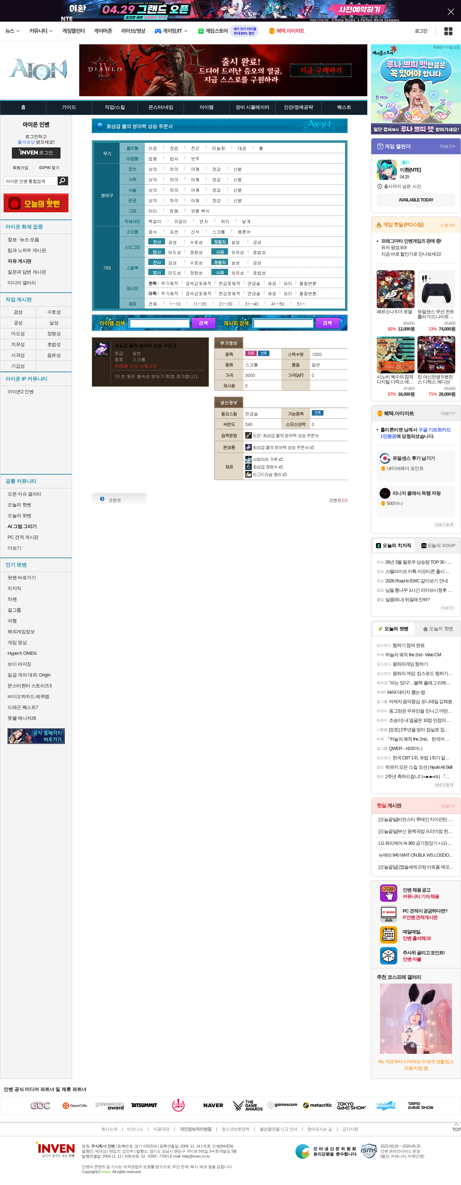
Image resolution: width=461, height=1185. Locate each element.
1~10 (175, 304)
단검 (152, 148)
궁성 (18, 322)
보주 (195, 158)
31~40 (251, 304)
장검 (174, 148)
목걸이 (154, 221)
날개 (246, 221)
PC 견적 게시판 (23, 537)
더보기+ (447, 146)
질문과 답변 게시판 (27, 272)
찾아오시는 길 (319, 1129)
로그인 (421, 31)
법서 (174, 158)
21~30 (225, 304)
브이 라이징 (19, 664)
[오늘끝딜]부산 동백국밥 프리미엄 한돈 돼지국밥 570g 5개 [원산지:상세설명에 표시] (417, 831)
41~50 (277, 304)
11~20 (199, 304)
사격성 (18, 355)
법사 (157, 251)
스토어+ (447, 225)
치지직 (14, 588)
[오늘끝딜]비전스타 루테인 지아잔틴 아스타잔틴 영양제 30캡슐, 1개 (417, 819)
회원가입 (20, 168)
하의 (174, 169)
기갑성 (18, 366)
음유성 (54, 355)
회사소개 (109, 1129)
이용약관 (161, 1129)
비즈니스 (135, 1129)
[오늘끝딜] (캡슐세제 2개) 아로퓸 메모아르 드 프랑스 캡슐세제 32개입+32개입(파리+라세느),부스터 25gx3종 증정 (417, 867)
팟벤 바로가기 (22, 577)
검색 (63, 181)
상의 (152, 169)
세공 (272, 283)
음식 (152, 231)
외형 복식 (200, 211)
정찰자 (220, 241)
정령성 (54, 333)
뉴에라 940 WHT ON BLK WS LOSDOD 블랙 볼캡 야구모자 (417, 855)
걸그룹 (14, 610)
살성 (53, 322)
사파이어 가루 (264, 459)
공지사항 (350, 1129)
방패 (174, 211)
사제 (220, 251)
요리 (287, 283)
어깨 (195, 169)
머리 (152, 211)
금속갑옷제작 (198, 283)
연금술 (253, 283)
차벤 (12, 599)
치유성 (18, 344)
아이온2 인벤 (20, 391)
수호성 (54, 312)
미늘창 (218, 148)
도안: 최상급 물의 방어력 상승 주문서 (282, 435)
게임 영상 (17, 642)
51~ (301, 304)
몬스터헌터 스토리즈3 (30, 685)
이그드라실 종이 (266, 474)
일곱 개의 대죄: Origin (29, 675)
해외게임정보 (21, 631)
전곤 (195, 148)
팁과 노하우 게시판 (27, 250)
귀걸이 (180, 221)
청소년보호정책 (235, 1129)
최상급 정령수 (264, 466)
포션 (174, 231)
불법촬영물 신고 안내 (278, 1129)
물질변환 (308, 283)
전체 (152, 304)
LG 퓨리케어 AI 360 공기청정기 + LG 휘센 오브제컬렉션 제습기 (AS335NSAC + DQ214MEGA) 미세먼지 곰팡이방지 (417, 843)
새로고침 (442, 525)
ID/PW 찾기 (49, 168)
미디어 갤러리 (22, 282)
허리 (225, 221)
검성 (18, 312)
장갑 (216, 169)
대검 (242, 148)
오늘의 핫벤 (19, 504)
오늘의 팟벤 (19, 515)
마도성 (18, 333)
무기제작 (169, 283)
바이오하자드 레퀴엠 (28, 696)
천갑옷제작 (229, 283)
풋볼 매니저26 (22, 718)
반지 (204, 221)
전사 (157, 241)
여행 (12, 620)
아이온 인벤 (36, 124)
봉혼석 (244, 231)
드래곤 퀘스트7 (23, 707)
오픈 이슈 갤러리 (24, 494)
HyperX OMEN (22, 653)
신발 (237, 169)
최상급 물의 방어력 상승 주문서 (279, 447)
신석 (195, 231)
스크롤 (218, 231)
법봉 (152, 158)
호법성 (54, 344)
